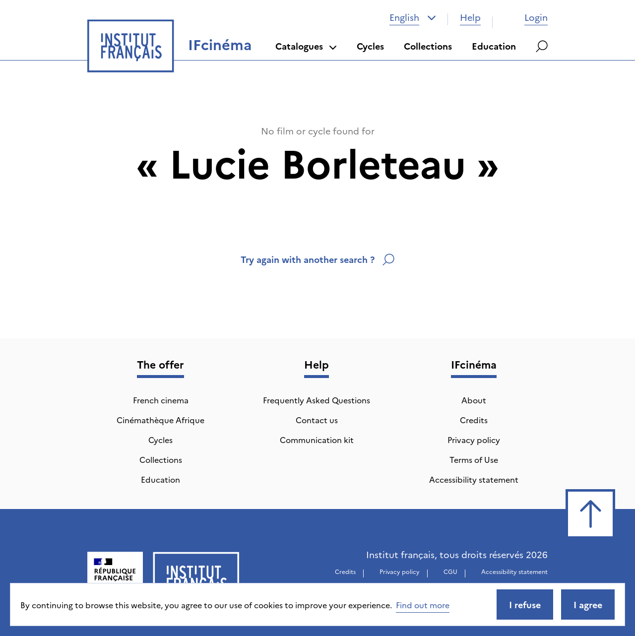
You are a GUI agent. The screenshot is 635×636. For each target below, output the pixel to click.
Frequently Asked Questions (316, 399)
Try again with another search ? (317, 259)
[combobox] (412, 17)
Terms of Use (473, 459)
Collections (428, 46)
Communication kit (317, 439)
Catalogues (306, 46)
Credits (474, 419)
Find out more (422, 604)
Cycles (370, 46)
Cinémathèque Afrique (160, 419)
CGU (450, 571)
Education (494, 46)
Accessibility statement (473, 479)
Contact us (317, 419)
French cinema (161, 399)
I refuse (525, 604)
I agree (587, 604)
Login (526, 17)
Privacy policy (473, 439)
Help (470, 17)
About (473, 399)
